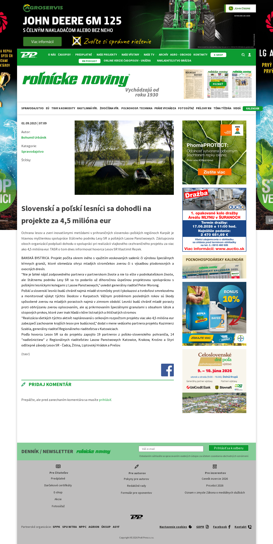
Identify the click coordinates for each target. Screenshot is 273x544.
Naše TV (150, 54)
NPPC (82, 527)
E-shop (58, 492)
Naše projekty (108, 54)
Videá (237, 108)
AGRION (94, 527)
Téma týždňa (222, 108)
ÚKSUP (106, 527)
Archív (163, 54)
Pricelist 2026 (214, 485)
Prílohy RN (203, 108)
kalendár (252, 108)
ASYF (116, 527)
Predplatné (84, 54)
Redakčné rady (136, 486)
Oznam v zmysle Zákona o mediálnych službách (215, 492)
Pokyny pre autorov (136, 479)
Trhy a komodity (63, 108)
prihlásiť (105, 400)
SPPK (56, 527)
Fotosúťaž (186, 108)
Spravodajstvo (32, 108)
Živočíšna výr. (109, 108)
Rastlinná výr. (87, 108)
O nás (52, 54)
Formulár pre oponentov (136, 493)
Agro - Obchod (180, 54)
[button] (229, 448)
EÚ (47, 108)
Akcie (58, 499)
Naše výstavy (132, 54)
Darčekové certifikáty (58, 485)
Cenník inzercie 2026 (215, 479)
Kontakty (200, 54)
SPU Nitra (69, 527)
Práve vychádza (165, 108)
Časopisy (65, 54)
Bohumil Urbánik (33, 137)
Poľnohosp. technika (136, 108)
